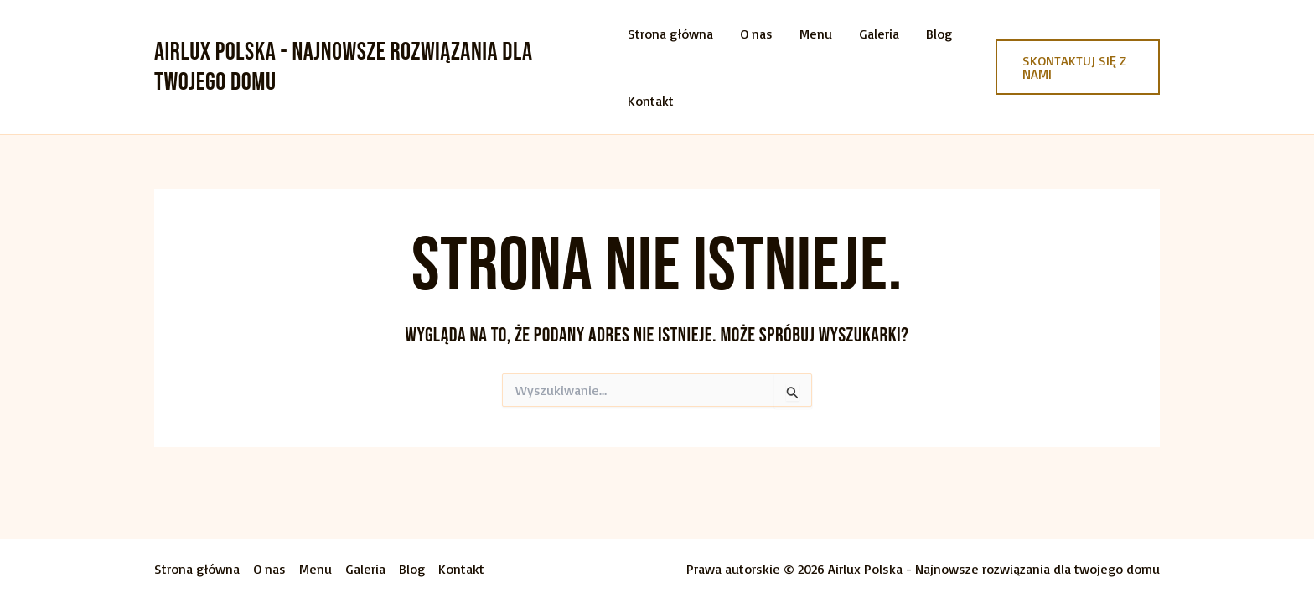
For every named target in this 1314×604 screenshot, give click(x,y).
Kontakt (651, 100)
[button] (1078, 67)
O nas (756, 33)
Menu (815, 33)
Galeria (879, 33)
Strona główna (670, 33)
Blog (939, 33)
